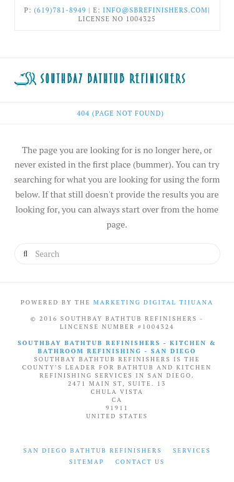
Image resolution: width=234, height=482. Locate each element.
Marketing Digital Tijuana (153, 302)
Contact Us (140, 462)
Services (192, 450)
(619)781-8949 (60, 10)
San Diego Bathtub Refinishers (92, 450)
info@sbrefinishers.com (155, 10)
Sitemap (86, 462)
